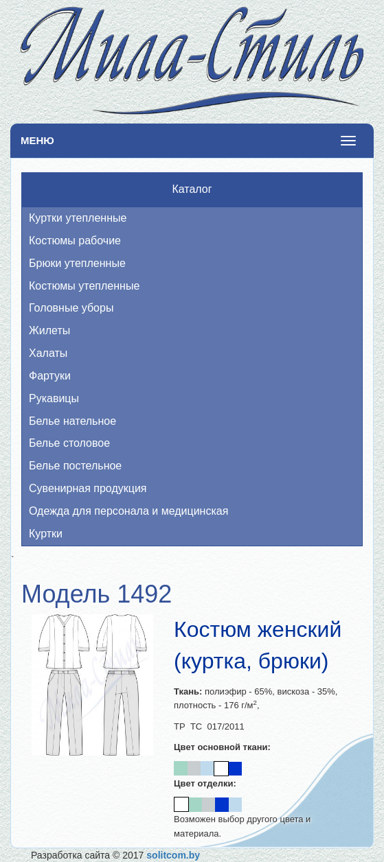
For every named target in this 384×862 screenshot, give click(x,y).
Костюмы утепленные (84, 286)
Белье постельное (75, 465)
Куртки (46, 533)
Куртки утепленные (77, 218)
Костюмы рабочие (75, 240)
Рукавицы (54, 398)
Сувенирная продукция (88, 488)
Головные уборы (71, 308)
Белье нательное (72, 421)
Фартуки (50, 376)
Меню (37, 140)
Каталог (192, 189)
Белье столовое (69, 443)
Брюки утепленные (77, 263)
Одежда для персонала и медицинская (128, 511)
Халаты (48, 353)
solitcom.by (173, 855)
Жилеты (49, 330)
